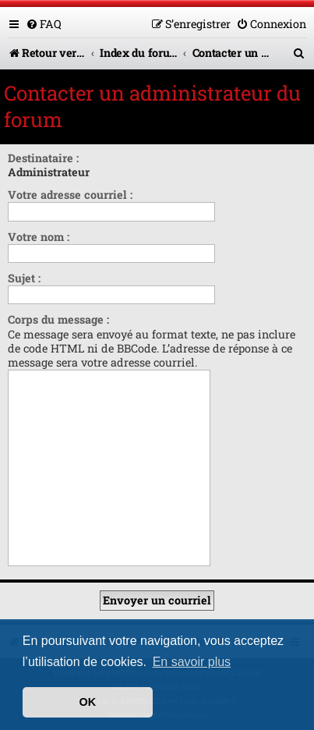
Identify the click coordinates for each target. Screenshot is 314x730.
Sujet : (24, 278)
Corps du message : (58, 319)
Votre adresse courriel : (70, 194)
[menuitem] (44, 24)
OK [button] (88, 702)
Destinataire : (43, 158)
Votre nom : (38, 236)
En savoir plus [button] (192, 661)
